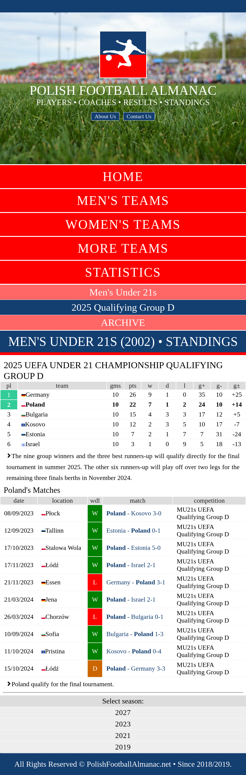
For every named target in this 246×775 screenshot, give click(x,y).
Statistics (123, 272)
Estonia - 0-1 (133, 530)
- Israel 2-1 (131, 564)
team (62, 385)
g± (236, 385)
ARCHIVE (123, 322)
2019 (123, 747)
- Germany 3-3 (135, 668)
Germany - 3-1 (135, 582)
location (62, 500)
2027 (123, 712)
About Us (105, 116)
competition (209, 500)
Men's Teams (123, 200)
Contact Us (139, 116)
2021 (123, 735)
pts (132, 385)
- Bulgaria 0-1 (134, 616)
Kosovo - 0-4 (133, 651)
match (137, 500)
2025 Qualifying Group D (123, 307)
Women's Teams (123, 224)
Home (123, 176)
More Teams (123, 248)
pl (9, 385)
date (18, 500)
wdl (95, 500)
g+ (201, 385)
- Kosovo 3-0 (133, 513)
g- (219, 385)
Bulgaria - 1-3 (134, 633)
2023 (123, 724)
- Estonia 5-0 (133, 547)
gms (115, 385)
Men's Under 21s (123, 292)
